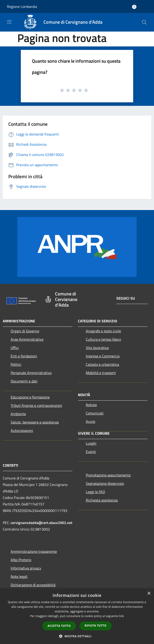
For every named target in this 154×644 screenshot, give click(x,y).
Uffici (15, 347)
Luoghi (91, 443)
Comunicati (95, 413)
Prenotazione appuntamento (108, 475)
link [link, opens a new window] (121, 616)
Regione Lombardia (22, 6)
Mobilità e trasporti (101, 372)
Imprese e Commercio (103, 356)
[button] (77, 636)
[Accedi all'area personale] (134, 6)
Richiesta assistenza (102, 500)
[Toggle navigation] (9, 22)
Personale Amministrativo (31, 372)
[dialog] (77, 616)
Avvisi (90, 421)
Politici (16, 364)
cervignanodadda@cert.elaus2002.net (41, 522)
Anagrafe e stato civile (103, 331)
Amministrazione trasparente (34, 551)
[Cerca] (144, 22)
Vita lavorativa (97, 347)
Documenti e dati (24, 381)
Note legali (19, 576)
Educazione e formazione (30, 397)
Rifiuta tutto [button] (96, 626)
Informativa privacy (26, 568)
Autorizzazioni (22, 430)
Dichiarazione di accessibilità (33, 585)
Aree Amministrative (27, 339)
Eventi (91, 451)
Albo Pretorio (21, 560)
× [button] (149, 593)
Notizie (91, 405)
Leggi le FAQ (95, 492)
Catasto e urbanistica (102, 364)
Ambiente (18, 414)
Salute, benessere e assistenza (35, 422)
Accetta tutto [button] (59, 626)
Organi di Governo (25, 331)
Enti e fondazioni (24, 356)
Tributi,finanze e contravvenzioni (36, 405)
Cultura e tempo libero (103, 339)
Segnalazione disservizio (105, 483)
